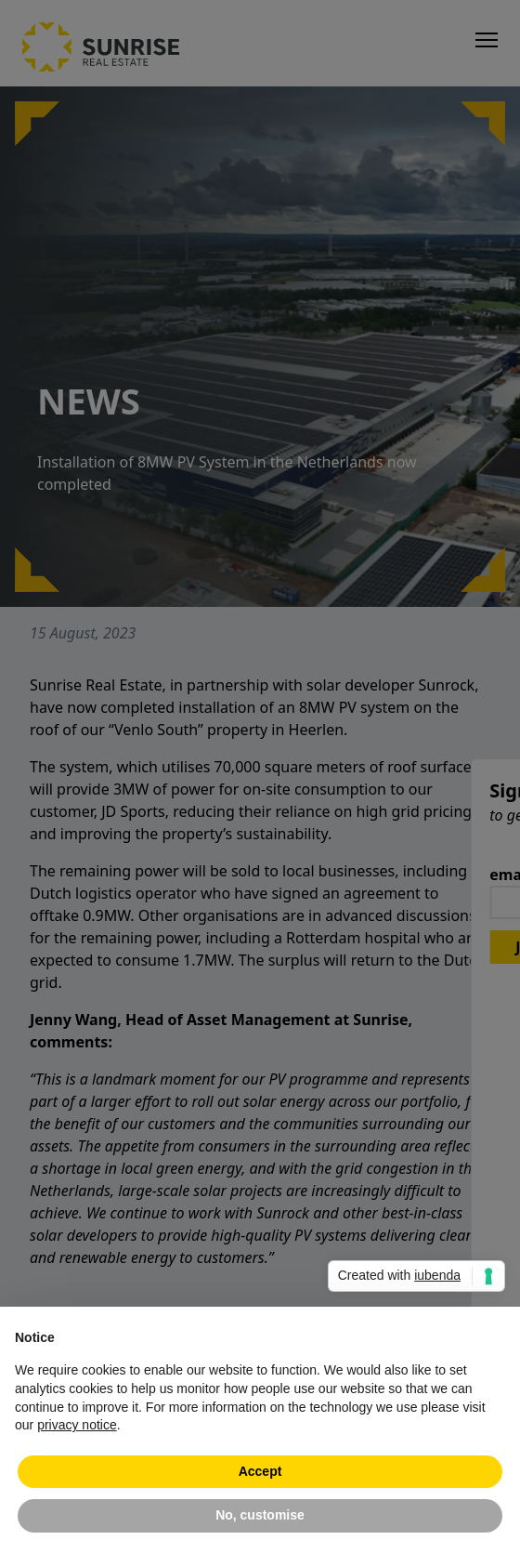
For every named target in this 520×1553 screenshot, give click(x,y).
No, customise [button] (260, 1514)
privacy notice (77, 1424)
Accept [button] (260, 1471)
